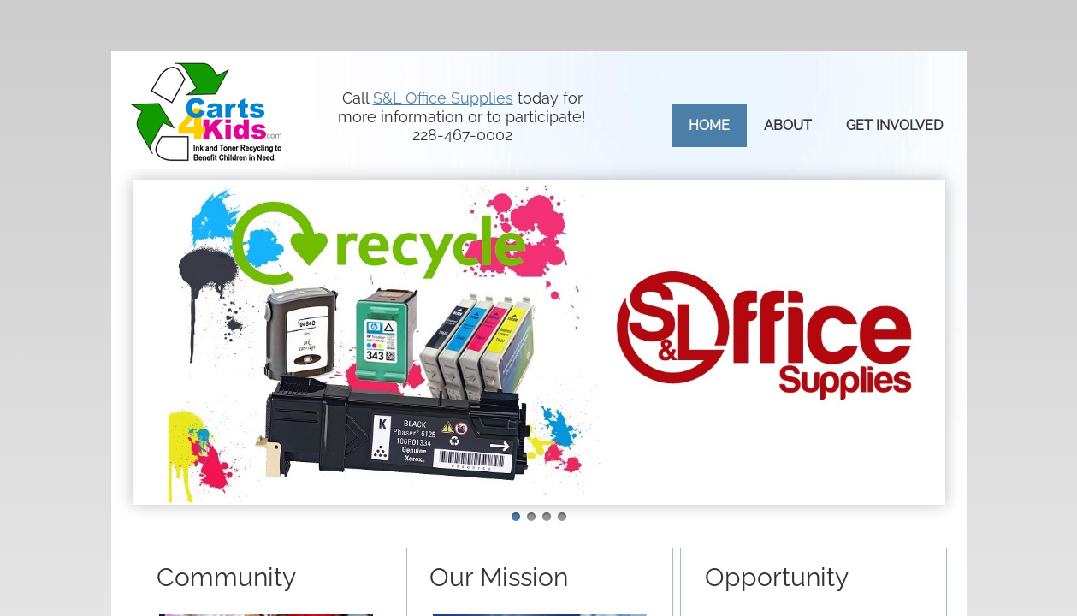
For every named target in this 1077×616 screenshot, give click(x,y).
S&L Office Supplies (443, 98)
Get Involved (894, 125)
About (788, 125)
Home (709, 125)
